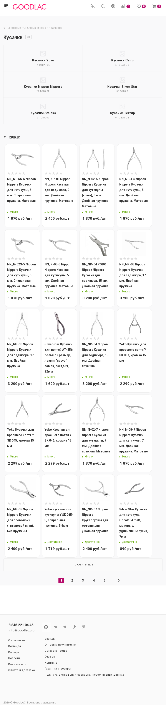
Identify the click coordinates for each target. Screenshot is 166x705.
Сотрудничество (56, 650)
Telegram (65, 627)
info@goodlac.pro (22, 630)
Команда (14, 646)
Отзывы (50, 656)
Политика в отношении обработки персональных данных (84, 674)
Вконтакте (55, 627)
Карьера (14, 652)
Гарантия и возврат (58, 668)
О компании (16, 640)
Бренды (50, 638)
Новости (14, 658)
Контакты (51, 662)
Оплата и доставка (21, 670)
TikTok (74, 627)
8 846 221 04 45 (20, 625)
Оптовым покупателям (60, 644)
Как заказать (17, 664)
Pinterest (83, 627)
